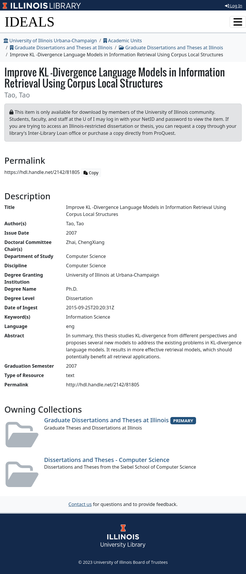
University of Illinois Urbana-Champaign (50, 40)
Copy (91, 172)
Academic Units (122, 40)
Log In (233, 5)
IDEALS (30, 21)
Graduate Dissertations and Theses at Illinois (61, 47)
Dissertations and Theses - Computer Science (106, 460)
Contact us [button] (80, 504)
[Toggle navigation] (238, 22)
